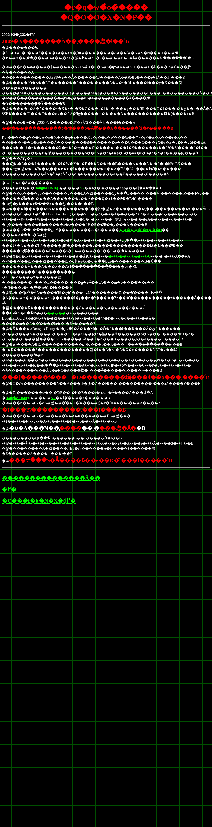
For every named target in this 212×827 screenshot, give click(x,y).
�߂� (9, 489)
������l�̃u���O (140, 230)
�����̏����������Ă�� (51, 478)
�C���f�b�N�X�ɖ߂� (39, 501)
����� (56, 313)
